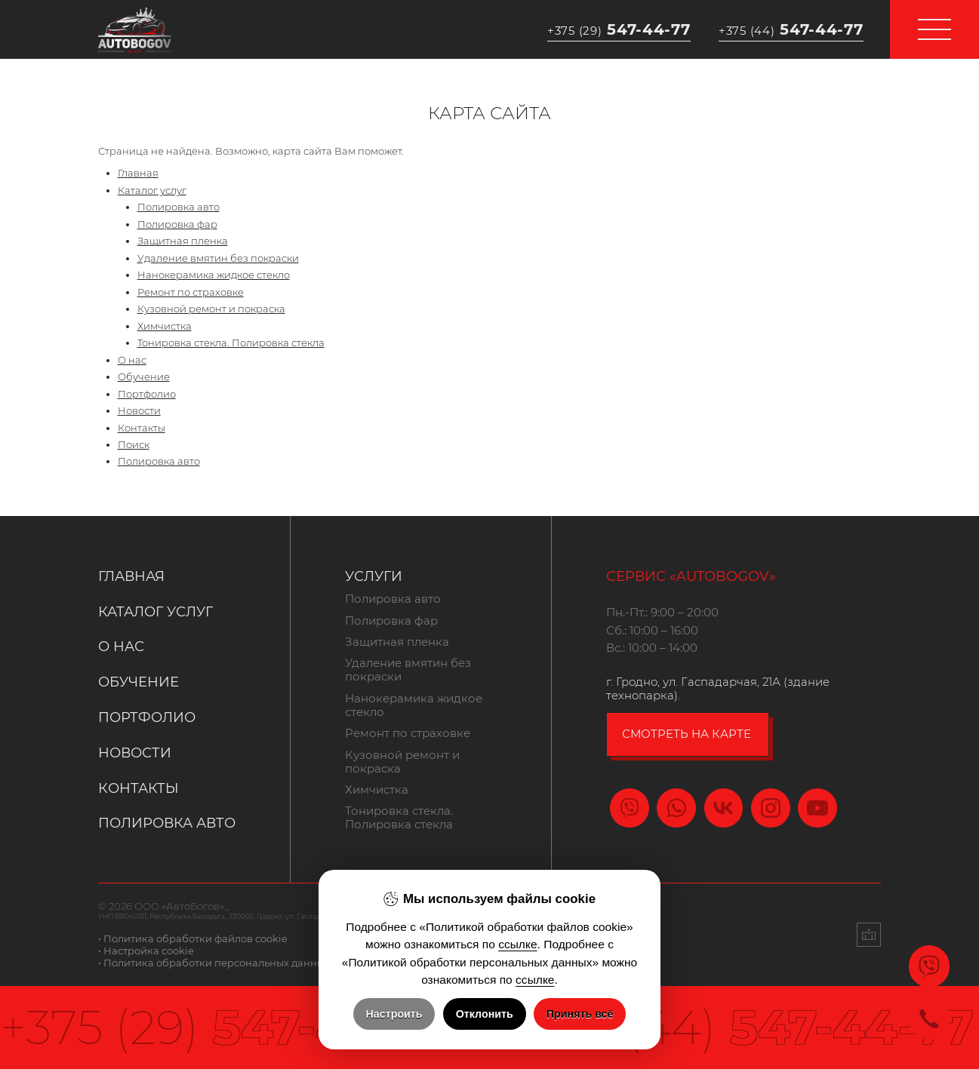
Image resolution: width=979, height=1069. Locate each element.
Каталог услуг (152, 190)
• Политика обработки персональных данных (214, 963)
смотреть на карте (686, 734)
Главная (138, 173)
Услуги (373, 576)
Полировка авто (178, 207)
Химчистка (164, 326)
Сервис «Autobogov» (691, 576)
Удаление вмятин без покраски (218, 258)
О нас (132, 360)
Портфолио (147, 394)
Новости (139, 410)
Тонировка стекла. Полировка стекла (231, 342)
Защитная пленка (182, 241)
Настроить (394, 1014)
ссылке (517, 944)
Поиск (133, 444)
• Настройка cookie (146, 951)
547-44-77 (618, 29)
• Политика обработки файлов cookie (193, 938)
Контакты (141, 428)
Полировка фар (177, 224)
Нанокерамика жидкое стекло (213, 275)
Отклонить (484, 1014)
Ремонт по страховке (190, 292)
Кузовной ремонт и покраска (211, 309)
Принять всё (580, 1014)
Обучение (144, 376)
